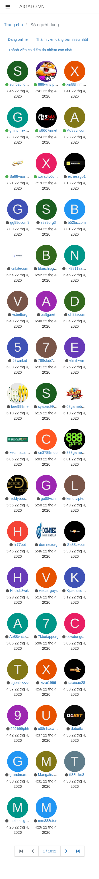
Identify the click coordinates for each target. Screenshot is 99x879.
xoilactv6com (48, 176)
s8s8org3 (48, 222)
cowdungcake (78, 636)
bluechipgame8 (50, 268)
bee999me (20, 406)
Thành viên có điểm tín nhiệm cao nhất (40, 50)
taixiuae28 (76, 682)
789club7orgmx (50, 360)
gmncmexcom (21, 130)
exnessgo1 (77, 176)
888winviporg (49, 84)
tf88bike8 (76, 775)
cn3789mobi (48, 452)
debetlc (77, 728)
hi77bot (20, 544)
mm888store (48, 821)
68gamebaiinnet (80, 406)
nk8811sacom (78, 268)
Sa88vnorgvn (20, 176)
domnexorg (48, 544)
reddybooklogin (22, 498)
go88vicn (48, 498)
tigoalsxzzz (20, 682)
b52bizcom (77, 222)
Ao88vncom (76, 130)
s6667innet (48, 130)
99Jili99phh (20, 728)
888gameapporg (80, 452)
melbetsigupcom (23, 821)
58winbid (19, 360)
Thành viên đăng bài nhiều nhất (62, 39)
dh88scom (76, 314)
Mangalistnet (48, 775)
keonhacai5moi (22, 452)
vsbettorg (19, 314)
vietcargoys (48, 590)
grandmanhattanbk (25, 775)
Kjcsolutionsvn (78, 590)
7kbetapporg (48, 636)
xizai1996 (48, 682)
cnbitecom (19, 268)
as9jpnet (48, 314)
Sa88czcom (76, 544)
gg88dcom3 (19, 222)
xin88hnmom (77, 84)
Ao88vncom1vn (22, 636)
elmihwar (76, 360)
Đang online (18, 39)
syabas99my (48, 406)
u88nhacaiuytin (50, 728)
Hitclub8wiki (20, 590)
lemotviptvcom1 (79, 498)
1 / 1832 (49, 851)
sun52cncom (20, 84)
